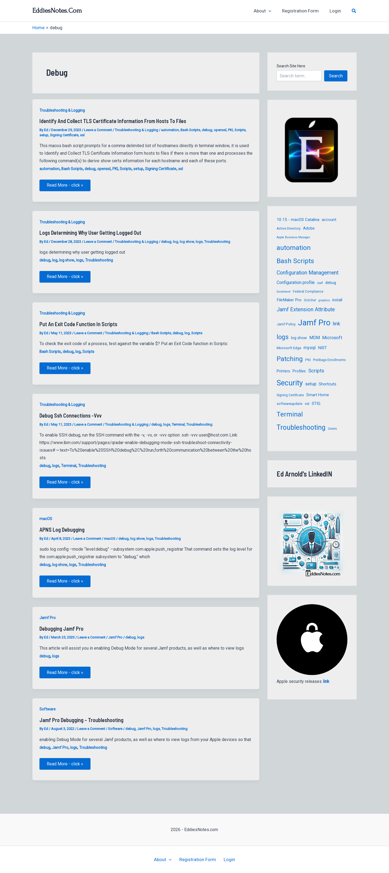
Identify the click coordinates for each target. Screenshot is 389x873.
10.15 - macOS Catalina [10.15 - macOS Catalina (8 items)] (298, 219)
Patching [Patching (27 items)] (290, 359)
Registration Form (302, 11)
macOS (45, 522)
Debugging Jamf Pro (61, 632)
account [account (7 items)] (329, 219)
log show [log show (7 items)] (299, 338)
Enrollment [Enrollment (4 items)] (283, 291)
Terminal (178, 427)
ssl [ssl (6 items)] (307, 404)
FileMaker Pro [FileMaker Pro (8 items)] (289, 299)
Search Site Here (291, 66)
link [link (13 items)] (336, 323)
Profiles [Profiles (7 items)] (299, 371)
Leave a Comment (98, 130)
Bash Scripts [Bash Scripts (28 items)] (295, 261)
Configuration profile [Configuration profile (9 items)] (296, 282)
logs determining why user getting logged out (90, 233)
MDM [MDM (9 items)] (314, 337)
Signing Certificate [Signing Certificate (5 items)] (290, 395)
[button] (272, 11)
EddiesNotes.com (57, 10)
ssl (82, 135)
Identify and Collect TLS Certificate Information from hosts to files (112, 121)
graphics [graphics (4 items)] (324, 300)
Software (47, 714)
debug (207, 130)
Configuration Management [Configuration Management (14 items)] (307, 273)
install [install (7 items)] (337, 300)
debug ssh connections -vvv (70, 418)
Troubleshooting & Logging (62, 110)
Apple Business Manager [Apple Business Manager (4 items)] (293, 237)
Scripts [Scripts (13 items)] (316, 371)
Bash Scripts (190, 130)
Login (336, 11)
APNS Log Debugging (62, 533)
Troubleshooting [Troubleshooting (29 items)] (301, 427)
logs (199, 242)
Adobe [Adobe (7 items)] (309, 228)
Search (336, 75)
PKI (230, 130)
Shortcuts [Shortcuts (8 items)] (327, 384)
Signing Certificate (64, 135)
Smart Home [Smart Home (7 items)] (317, 395)
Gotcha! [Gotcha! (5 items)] (310, 300)
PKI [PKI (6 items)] (308, 360)
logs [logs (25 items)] (283, 337)
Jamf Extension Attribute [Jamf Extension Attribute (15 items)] (306, 309)
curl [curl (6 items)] (320, 283)
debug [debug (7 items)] (330, 282)
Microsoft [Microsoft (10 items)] (332, 337)
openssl (220, 130)
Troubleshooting (217, 242)
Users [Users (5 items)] (332, 429)
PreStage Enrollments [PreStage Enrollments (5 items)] (329, 360)
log (175, 242)
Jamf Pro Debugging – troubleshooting (81, 725)
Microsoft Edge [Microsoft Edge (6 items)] (289, 348)
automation (170, 130)
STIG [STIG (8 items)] (316, 403)
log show (187, 242)
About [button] (266, 11)
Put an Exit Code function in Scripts (78, 325)
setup (43, 135)
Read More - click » (65, 187)
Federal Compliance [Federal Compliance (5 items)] (308, 291)
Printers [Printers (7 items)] (283, 371)
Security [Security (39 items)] (290, 383)
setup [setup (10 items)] (310, 383)
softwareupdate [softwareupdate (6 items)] (289, 404)
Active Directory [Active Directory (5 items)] (289, 228)
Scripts (240, 130)
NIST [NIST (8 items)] (322, 347)
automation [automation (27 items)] (294, 248)
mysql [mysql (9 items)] (310, 347)
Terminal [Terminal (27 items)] (290, 414)
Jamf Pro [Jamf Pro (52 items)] (314, 322)
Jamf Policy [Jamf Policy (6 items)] (286, 324)
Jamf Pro (47, 622)
